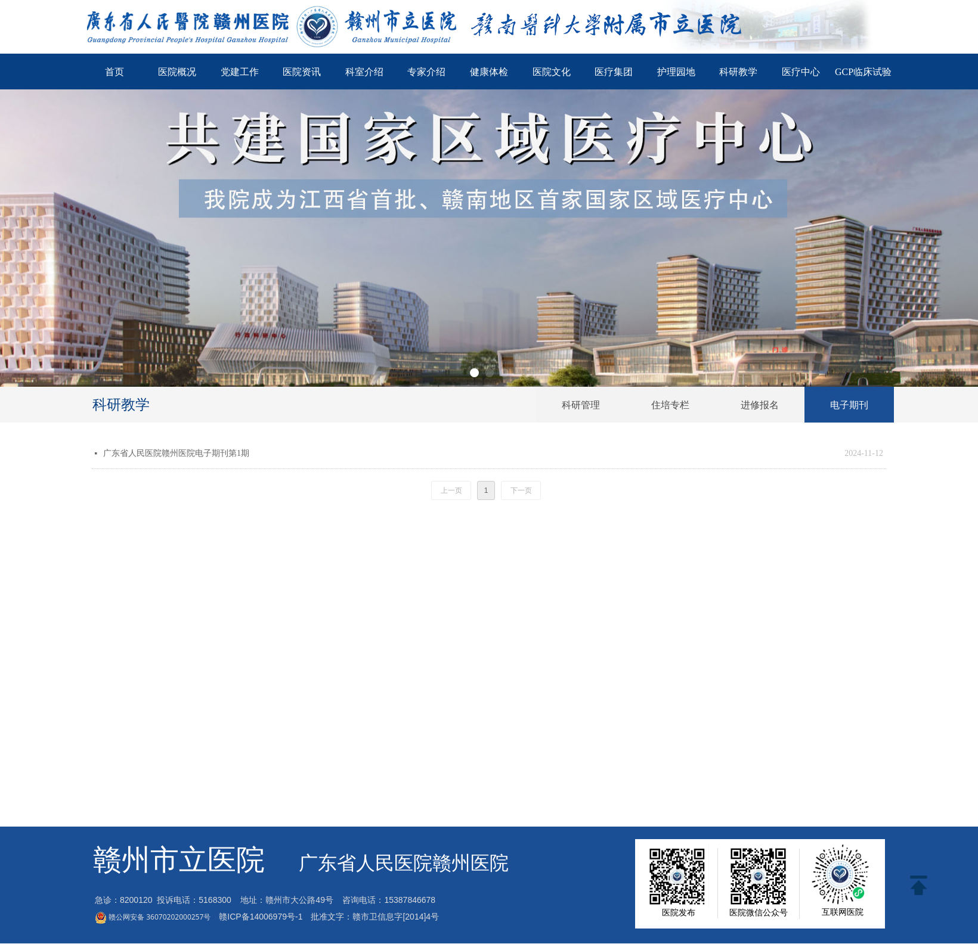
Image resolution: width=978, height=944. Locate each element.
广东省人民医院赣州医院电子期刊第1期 (176, 453)
